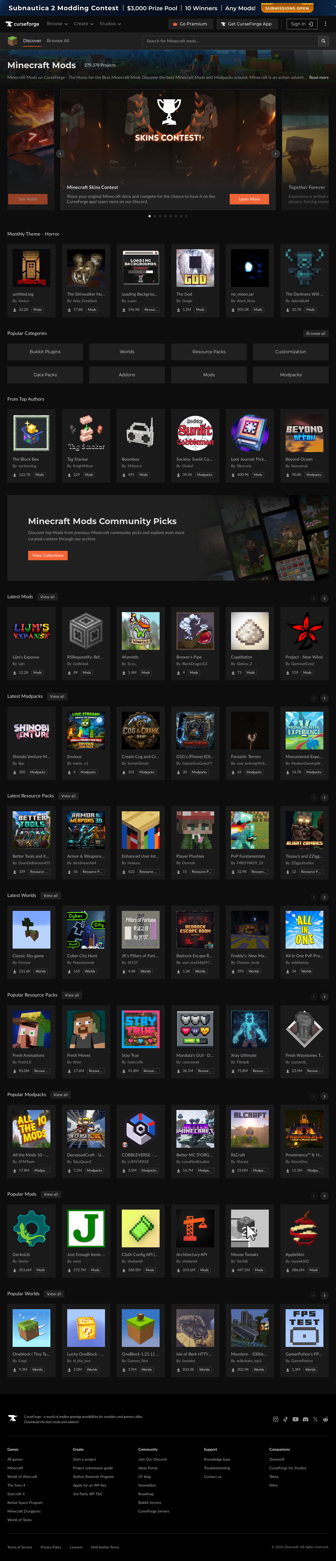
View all (47, 597)
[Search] (323, 41)
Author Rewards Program (93, 1477)
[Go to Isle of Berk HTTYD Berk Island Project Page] (195, 1340)
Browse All (58, 40)
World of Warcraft (22, 1477)
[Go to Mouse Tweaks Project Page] (250, 1241)
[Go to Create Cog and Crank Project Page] (141, 743)
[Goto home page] (22, 24)
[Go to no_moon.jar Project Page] (250, 280)
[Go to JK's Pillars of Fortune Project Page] (141, 942)
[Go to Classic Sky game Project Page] (31, 942)
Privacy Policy (51, 1547)
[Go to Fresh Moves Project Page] (86, 1042)
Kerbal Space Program (25, 1503)
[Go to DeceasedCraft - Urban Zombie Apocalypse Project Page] (86, 1141)
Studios (111, 23)
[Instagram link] (275, 1419)
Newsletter (147, 1485)
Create (84, 23)
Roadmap (146, 1494)
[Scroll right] (324, 598)
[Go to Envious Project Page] (86, 743)
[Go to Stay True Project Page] (141, 1042)
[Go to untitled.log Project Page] (31, 280)
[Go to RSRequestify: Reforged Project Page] (86, 643)
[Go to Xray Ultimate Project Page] (250, 1042)
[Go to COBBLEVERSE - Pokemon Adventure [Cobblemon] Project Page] (141, 1141)
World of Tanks (19, 1520)
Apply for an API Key (89, 1485)
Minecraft (15, 1468)
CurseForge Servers (153, 1511)
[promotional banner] (168, 8)
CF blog (144, 1477)
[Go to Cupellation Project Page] (250, 643)
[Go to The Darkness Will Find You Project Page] (304, 280)
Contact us (213, 1477)
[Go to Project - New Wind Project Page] (304, 643)
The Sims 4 (16, 1485)
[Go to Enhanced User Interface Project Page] (141, 842)
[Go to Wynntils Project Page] (141, 643)
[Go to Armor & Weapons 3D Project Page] (86, 842)
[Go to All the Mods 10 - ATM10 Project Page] (31, 1141)
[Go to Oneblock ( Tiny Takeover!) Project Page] (31, 1340)
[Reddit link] (325, 1419)
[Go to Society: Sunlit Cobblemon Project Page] (195, 445)
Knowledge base (217, 1459)
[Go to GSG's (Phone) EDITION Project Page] (195, 743)
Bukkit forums (149, 1503)
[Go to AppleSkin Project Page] (304, 1241)
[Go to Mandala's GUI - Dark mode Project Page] (195, 1042)
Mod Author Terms (105, 1547)
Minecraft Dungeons (24, 1511)
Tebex (274, 1477)
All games (15, 1459)
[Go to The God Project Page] (195, 280)
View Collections (48, 555)
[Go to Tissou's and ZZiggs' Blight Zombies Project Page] (304, 842)
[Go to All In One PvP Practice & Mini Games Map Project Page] (304, 942)
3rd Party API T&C (88, 1494)
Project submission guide (93, 1468)
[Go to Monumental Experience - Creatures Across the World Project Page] (304, 743)
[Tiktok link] (285, 1419)
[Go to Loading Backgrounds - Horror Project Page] (141, 280)
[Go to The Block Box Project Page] (31, 445)
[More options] (325, 24)
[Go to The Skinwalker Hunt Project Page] (86, 280)
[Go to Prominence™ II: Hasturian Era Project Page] (304, 1141)
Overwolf (276, 1459)
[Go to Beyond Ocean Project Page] (304, 445)
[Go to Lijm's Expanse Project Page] (31, 643)
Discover (32, 40)
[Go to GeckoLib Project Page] (31, 1241)
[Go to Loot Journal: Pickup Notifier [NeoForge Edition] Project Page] (250, 445)
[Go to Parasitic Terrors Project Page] (250, 743)
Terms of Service (19, 1547)
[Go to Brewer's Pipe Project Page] (195, 643)
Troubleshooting (217, 1468)
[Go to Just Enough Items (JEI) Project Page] (86, 1241)
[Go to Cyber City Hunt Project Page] (86, 942)
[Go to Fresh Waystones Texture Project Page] (304, 1042)
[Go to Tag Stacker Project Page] (86, 445)
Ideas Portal (147, 1468)
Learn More (249, 199)
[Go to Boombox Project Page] (141, 445)
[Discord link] (305, 1419)
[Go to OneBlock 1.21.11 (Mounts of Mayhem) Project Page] (141, 1340)
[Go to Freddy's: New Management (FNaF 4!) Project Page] (250, 942)
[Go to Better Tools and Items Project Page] (31, 842)
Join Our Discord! (152, 1459)
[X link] (315, 1419)
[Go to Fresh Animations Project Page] (31, 1042)
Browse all (316, 333)
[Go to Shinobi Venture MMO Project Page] (31, 743)
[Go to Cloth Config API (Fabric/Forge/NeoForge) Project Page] (141, 1241)
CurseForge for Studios (287, 1468)
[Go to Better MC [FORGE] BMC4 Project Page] (195, 1141)
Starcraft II (16, 1494)
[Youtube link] (295, 1419)
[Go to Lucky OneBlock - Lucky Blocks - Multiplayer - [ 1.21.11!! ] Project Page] (86, 1340)
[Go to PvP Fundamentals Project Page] (250, 842)
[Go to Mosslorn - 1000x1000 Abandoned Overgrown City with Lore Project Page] (250, 1340)
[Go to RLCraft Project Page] (250, 1141)
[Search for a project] (230, 41)
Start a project (84, 1459)
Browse (58, 23)
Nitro (273, 1485)
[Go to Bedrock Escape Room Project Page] (195, 942)
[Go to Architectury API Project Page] (195, 1241)
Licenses (76, 1547)
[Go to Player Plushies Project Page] (195, 842)
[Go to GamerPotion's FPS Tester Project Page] (304, 1340)
